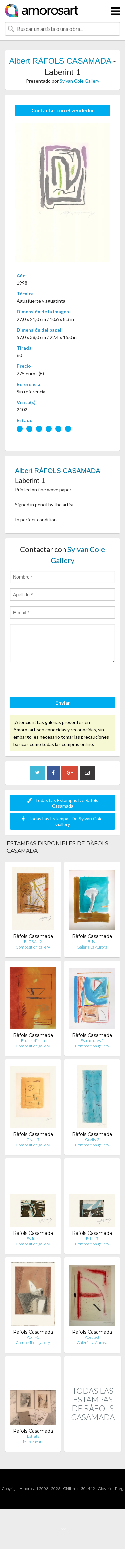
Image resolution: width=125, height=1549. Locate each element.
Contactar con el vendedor (62, 110)
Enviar (62, 703)
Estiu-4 (33, 1238)
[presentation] (60, 681)
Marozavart (33, 1441)
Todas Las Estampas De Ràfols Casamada (62, 803)
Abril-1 (33, 1337)
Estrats (33, 1436)
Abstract (92, 1337)
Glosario (105, 1488)
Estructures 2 (92, 1040)
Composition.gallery (33, 947)
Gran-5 (32, 1139)
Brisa (92, 941)
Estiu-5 (92, 1238)
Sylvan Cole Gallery (79, 81)
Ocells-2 (92, 1139)
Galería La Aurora (92, 947)
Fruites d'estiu (33, 1040)
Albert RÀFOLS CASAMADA (60, 60)
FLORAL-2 (33, 941)
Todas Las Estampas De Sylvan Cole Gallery (62, 821)
